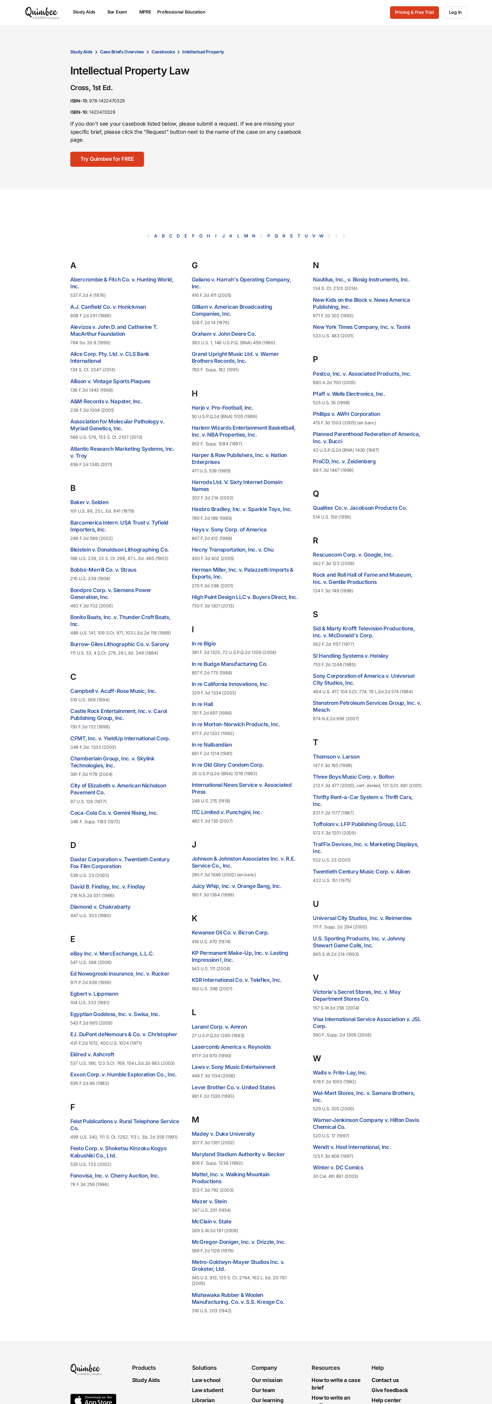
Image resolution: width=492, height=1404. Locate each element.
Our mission (267, 1380)
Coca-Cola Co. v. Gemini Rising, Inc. (114, 813)
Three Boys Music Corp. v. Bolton (353, 777)
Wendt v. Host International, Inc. (352, 1147)
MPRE (145, 11)
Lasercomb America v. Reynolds (231, 1047)
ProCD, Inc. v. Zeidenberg (344, 461)
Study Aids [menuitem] (87, 11)
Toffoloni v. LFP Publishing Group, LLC (359, 824)
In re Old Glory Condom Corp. (228, 765)
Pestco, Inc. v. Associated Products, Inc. (362, 374)
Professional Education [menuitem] (184, 11)
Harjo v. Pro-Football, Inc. (223, 408)
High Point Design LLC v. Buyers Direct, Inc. (245, 597)
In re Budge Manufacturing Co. (229, 664)
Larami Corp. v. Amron (219, 1027)
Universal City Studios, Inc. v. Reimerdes (362, 918)
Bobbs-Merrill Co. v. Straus (103, 570)
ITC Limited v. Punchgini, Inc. (227, 812)
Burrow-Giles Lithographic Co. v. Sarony (119, 644)
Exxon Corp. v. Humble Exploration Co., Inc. (123, 1074)
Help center (386, 1400)
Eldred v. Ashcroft (92, 1054)
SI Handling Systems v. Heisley (350, 656)
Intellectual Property (203, 51)
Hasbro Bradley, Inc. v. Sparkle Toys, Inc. (242, 509)
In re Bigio (204, 643)
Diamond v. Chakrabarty (100, 907)
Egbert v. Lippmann (94, 994)
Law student (207, 1390)
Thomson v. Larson (336, 757)
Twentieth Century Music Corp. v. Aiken (361, 871)
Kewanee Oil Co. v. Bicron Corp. (230, 932)
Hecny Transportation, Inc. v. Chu (233, 550)
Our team (263, 1390)
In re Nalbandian (212, 745)
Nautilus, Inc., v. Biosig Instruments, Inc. (361, 279)
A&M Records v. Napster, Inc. (106, 401)
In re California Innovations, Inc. (230, 684)
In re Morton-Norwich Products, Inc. (236, 724)
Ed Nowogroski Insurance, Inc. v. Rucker (119, 974)
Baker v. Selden (89, 502)
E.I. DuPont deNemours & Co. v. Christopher (123, 1034)
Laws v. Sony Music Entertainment (233, 1067)
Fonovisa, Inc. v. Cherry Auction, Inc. (114, 1176)
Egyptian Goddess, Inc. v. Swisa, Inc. (115, 1014)
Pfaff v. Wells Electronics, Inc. (349, 394)
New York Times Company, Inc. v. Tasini (361, 327)
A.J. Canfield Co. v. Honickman (108, 307)
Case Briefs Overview (122, 51)
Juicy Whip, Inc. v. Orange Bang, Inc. (236, 886)
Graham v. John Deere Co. (224, 334)
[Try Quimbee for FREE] (107, 159)
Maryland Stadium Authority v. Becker (238, 1154)
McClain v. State (212, 1221)
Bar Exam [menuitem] (120, 11)
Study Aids (81, 51)
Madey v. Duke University (223, 1134)
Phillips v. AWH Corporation (346, 414)
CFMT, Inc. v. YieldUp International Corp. (120, 738)
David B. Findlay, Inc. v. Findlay (107, 887)
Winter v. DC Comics (338, 1167)
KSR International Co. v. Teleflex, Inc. (236, 980)
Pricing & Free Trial (414, 12)
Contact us (385, 1380)
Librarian (203, 1400)
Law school (206, 1380)
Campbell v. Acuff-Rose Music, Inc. (113, 691)
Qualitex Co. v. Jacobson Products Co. (360, 508)
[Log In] (455, 12)
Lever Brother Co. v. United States (233, 1087)
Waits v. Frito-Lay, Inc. (340, 1072)
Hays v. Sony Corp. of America (229, 529)
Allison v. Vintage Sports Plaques (110, 381)
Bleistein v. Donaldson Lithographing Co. (119, 550)
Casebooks (163, 51)
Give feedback (390, 1390)
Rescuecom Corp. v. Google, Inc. (353, 555)
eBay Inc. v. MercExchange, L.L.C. (112, 953)
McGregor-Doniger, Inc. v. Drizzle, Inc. (239, 1242)
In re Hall (202, 704)
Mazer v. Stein (209, 1201)
